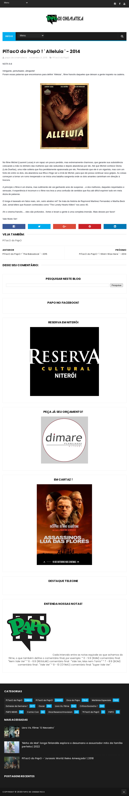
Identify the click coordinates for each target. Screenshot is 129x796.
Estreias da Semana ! (17, 706)
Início (9, 36)
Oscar (42, 706)
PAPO (111, 712)
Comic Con (33, 712)
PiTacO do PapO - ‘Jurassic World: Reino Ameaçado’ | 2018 (58, 758)
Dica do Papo (73, 700)
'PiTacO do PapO (90, 712)
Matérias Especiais (101, 700)
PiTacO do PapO (61, 57)
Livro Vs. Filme (62, 706)
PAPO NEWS (11, 712)
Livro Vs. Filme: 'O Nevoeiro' (38, 727)
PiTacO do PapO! (44, 700)
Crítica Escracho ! (89, 706)
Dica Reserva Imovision (60, 712)
